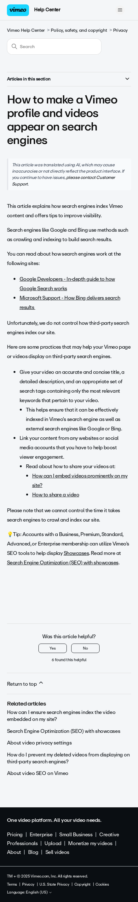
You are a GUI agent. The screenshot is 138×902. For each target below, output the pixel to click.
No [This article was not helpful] (85, 648)
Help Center (47, 9)
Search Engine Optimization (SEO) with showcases (63, 731)
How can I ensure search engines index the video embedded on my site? (61, 715)
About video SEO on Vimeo (37, 773)
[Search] (54, 46)
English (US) (39, 892)
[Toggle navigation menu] (120, 10)
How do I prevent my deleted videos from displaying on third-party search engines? (68, 758)
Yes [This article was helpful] (52, 648)
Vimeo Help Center (26, 30)
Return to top (25, 683)
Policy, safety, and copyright (79, 30)
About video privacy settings (39, 743)
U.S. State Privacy (54, 884)
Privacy (120, 30)
